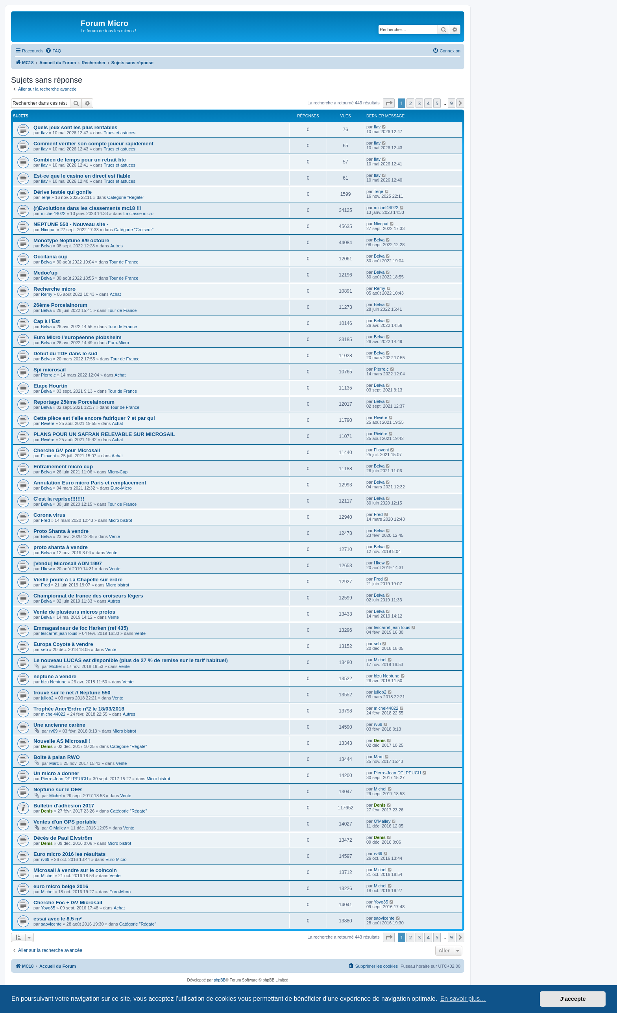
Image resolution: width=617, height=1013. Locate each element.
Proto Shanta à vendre (61, 531)
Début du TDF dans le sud (65, 353)
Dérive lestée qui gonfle (62, 192)
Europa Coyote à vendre (63, 644)
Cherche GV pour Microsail (66, 450)
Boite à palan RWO (56, 757)
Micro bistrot (120, 520)
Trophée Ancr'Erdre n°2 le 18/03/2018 (78, 709)
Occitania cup (50, 257)
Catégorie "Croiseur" (133, 229)
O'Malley (57, 828)
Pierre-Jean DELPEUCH (64, 778)
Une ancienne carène (59, 725)
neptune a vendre (54, 676)
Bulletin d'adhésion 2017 (63, 806)
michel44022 (53, 213)
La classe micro (138, 213)
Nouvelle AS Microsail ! (62, 741)
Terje (45, 197)
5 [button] (437, 103)
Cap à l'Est (46, 321)
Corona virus (49, 515)
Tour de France (124, 262)
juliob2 (47, 698)
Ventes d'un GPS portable (65, 822)
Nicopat (48, 229)
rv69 (53, 731)
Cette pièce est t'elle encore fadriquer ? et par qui (94, 418)
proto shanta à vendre (60, 547)
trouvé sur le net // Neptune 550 (72, 693)
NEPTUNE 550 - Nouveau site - (71, 224)
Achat (115, 294)
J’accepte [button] (573, 999)
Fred (45, 520)
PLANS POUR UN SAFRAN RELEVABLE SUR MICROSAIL (104, 434)
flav (44, 132)
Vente (114, 536)
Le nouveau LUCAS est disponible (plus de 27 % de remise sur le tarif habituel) (130, 660)
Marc (54, 763)
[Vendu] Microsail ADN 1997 (67, 563)
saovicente (51, 924)
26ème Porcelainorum (60, 305)
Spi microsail (49, 370)
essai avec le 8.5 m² (57, 919)
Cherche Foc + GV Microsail (67, 902)
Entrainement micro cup (63, 466)
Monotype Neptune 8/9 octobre (71, 240)
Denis (47, 746)
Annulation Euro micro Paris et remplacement (89, 483)
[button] (389, 103)
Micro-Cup (117, 471)
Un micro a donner (56, 773)
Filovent (48, 455)
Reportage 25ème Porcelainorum (74, 402)
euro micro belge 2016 (60, 886)
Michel (55, 666)
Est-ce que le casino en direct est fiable (81, 176)
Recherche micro (54, 289)
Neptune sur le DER (57, 789)
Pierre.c (48, 375)
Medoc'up (45, 273)
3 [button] (419, 103)
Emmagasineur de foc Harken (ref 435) (80, 628)
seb (44, 649)
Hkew (46, 568)
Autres (116, 245)
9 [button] (451, 103)
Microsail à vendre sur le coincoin (75, 870)
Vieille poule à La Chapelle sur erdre (77, 580)
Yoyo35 (48, 907)
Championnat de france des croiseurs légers (88, 596)
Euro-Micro (118, 342)
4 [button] (428, 103)
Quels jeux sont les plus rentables (75, 127)
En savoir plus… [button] (463, 998)
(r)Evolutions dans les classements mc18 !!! (87, 208)
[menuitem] (53, 51)
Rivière (47, 423)
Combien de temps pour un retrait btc (79, 160)
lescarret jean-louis (59, 633)
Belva (46, 245)
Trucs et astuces (119, 132)
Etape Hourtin (50, 386)
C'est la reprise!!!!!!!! (58, 499)
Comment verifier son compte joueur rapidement (93, 144)
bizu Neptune (54, 681)
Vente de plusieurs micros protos (74, 612)
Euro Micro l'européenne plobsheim (77, 337)
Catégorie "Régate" (125, 197)
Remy (46, 294)
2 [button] (410, 103)
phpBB (219, 980)
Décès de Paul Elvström (62, 838)
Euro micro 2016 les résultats (69, 854)
